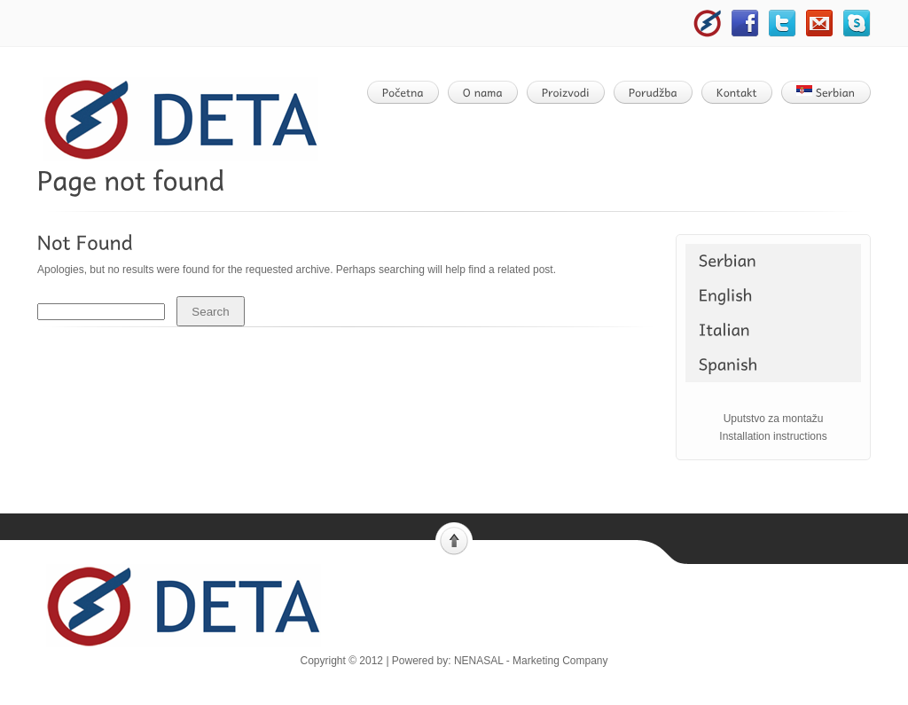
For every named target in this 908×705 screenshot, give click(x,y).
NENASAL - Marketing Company (531, 660)
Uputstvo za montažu (774, 418)
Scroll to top (454, 539)
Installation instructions (772, 436)
